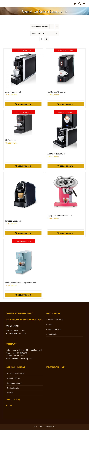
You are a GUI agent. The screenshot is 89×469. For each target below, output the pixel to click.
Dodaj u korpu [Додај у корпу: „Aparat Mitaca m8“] (24, 104)
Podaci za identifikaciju (16, 373)
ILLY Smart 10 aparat (56, 92)
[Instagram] (11, 406)
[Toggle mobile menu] (84, 3)
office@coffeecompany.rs (22, 358)
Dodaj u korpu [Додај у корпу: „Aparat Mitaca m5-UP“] (66, 166)
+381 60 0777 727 (20, 355)
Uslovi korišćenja (13, 378)
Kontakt (10, 393)
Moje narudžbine (54, 329)
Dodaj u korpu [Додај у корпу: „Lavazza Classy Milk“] (24, 233)
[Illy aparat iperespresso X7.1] (65, 192)
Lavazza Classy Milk (13, 221)
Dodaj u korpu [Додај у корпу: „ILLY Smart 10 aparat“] (66, 104)
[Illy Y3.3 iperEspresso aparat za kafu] (23, 259)
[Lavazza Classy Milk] (23, 194)
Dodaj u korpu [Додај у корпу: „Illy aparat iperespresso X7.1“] (66, 233)
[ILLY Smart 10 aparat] (65, 68)
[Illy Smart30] (23, 123)
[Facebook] (7, 406)
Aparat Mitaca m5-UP (57, 154)
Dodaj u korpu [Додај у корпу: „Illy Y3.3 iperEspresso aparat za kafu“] (24, 295)
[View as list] (46, 39)
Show (38, 33)
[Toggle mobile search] (79, 3)
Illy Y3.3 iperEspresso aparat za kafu (21, 282)
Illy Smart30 (10, 140)
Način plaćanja (13, 388)
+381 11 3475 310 (19, 353)
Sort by (39, 27)
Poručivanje (52, 334)
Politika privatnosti (14, 383)
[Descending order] (57, 26)
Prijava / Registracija (56, 319)
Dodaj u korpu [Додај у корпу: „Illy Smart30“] (24, 166)
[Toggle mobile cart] (75, 3)
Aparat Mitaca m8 (13, 92)
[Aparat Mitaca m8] (23, 68)
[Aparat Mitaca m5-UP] (65, 130)
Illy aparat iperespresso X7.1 (60, 215)
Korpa (50, 324)
